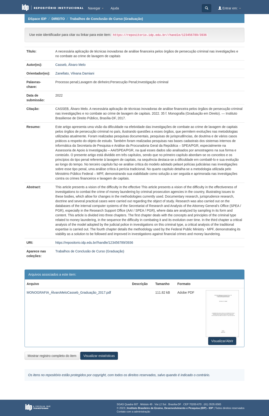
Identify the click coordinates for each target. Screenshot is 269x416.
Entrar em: (229, 8)
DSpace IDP (37, 19)
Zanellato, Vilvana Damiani (74, 73)
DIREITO (58, 19)
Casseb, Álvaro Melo (70, 65)
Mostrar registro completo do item (52, 356)
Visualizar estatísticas (99, 356)
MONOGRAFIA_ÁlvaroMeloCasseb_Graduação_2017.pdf (69, 292)
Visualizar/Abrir (222, 341)
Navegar (96, 8)
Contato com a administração (133, 411)
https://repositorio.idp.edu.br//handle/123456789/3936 (94, 242)
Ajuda (115, 8)
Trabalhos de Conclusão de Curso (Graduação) (106, 19)
